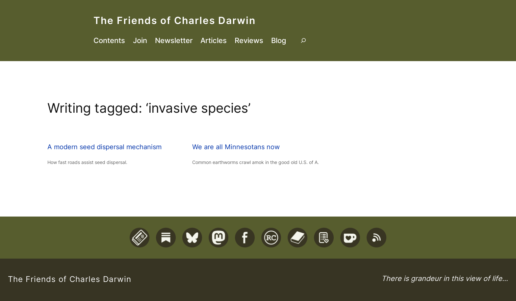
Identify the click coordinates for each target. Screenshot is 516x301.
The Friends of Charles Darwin (174, 20)
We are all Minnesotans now (236, 147)
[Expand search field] (303, 41)
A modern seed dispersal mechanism (104, 147)
